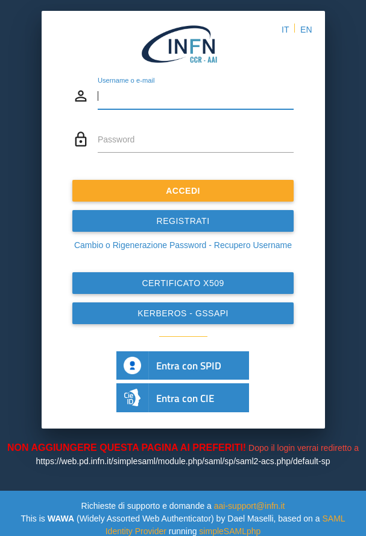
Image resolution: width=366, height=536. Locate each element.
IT (285, 29)
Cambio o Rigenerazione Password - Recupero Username (183, 245)
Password (116, 139)
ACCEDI (183, 191)
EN (306, 29)
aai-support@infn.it (249, 506)
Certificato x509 (183, 283)
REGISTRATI (183, 221)
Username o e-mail (126, 80)
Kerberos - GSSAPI (183, 313)
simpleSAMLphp (229, 531)
